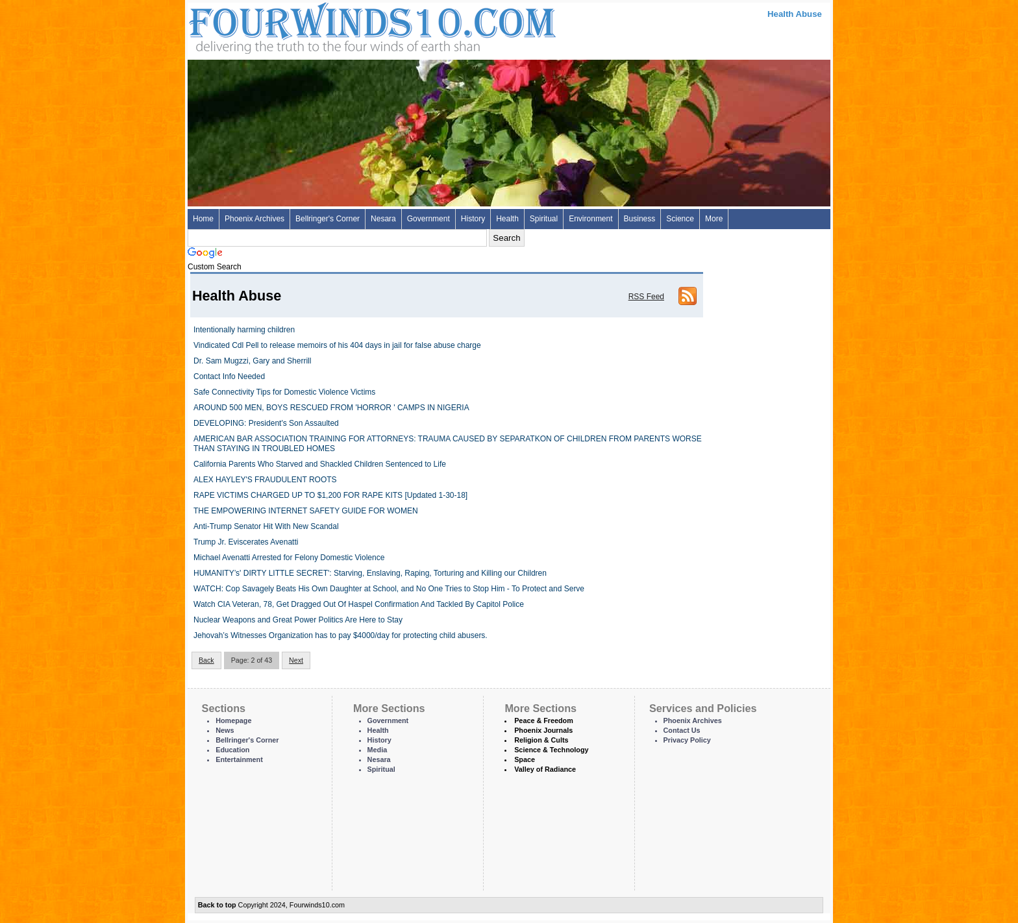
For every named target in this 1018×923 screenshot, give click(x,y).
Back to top (217, 905)
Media (377, 750)
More (714, 218)
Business (640, 218)
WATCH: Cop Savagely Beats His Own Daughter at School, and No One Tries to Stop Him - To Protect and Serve (388, 588)
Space (524, 759)
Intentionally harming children (244, 329)
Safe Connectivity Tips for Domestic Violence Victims (284, 392)
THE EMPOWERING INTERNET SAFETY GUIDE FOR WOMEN (305, 510)
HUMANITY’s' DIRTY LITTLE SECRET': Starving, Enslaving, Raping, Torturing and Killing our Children (370, 573)
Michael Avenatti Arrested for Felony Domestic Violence (288, 557)
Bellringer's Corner (327, 218)
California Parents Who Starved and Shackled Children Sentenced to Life (319, 464)
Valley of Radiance (545, 769)
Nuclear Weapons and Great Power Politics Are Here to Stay (298, 619)
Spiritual (544, 218)
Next (296, 660)
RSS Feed (646, 296)
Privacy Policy (687, 740)
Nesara (383, 218)
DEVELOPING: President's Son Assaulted (266, 423)
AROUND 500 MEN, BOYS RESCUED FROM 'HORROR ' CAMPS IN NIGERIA (331, 407)
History (473, 218)
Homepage (233, 720)
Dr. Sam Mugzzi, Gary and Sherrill (252, 360)
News (225, 730)
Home (203, 218)
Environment (590, 218)
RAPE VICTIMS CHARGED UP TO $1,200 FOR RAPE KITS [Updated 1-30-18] (330, 495)
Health (507, 218)
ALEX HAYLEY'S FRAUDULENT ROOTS (265, 479)
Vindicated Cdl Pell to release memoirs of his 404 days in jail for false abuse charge (337, 345)
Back (206, 660)
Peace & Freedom (543, 720)
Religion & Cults (541, 740)
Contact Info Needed (229, 376)
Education (232, 750)
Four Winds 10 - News (317, 26)
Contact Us (682, 730)
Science (680, 218)
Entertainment (239, 759)
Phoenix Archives (254, 218)
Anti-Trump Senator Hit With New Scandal (266, 526)
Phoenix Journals (543, 730)
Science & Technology (551, 750)
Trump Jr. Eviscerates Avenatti (245, 542)
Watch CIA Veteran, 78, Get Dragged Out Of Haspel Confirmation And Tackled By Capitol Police (358, 604)
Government (428, 218)
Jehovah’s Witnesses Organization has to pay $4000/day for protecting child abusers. (340, 635)
